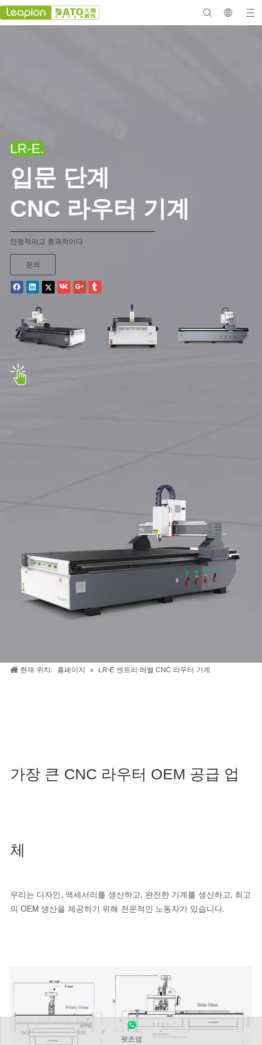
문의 (33, 265)
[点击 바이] (18, 374)
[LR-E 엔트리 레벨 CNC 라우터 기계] (131, 554)
